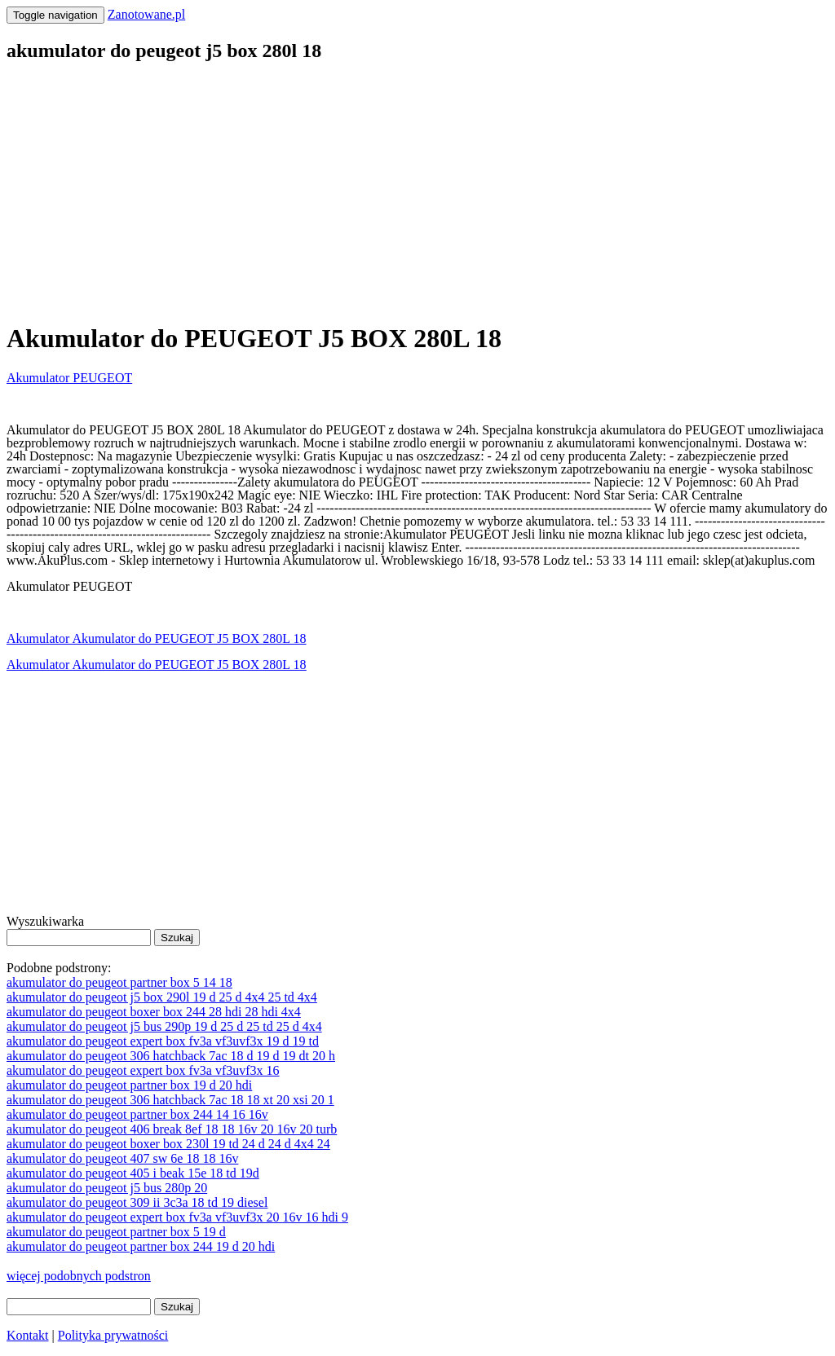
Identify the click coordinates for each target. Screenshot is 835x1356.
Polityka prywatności (113, 1335)
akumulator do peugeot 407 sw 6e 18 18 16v (122, 1158)
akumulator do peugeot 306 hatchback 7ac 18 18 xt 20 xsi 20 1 (170, 1100)
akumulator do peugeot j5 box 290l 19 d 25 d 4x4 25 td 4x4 (162, 997)
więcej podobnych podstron (79, 1276)
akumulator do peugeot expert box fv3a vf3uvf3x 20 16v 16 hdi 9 (177, 1217)
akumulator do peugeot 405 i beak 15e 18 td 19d (133, 1173)
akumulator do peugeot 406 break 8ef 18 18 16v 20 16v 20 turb (172, 1129)
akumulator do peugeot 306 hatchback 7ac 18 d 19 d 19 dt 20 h (171, 1056)
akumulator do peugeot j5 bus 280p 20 (107, 1188)
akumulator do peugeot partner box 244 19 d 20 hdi (141, 1246)
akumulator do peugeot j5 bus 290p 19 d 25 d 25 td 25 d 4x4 (164, 1026)
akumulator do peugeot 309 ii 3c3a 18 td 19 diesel (137, 1202)
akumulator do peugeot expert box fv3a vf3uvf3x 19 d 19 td (163, 1041)
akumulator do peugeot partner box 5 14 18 (119, 982)
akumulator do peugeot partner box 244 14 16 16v (137, 1114)
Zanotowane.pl (147, 14)
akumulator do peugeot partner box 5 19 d (116, 1232)
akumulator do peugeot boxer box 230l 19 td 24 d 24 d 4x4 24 (168, 1144)
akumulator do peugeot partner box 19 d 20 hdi (129, 1085)
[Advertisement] (417, 192)
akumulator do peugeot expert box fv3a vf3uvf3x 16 (143, 1070)
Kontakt (28, 1335)
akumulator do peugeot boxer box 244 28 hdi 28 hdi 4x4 (154, 1012)
